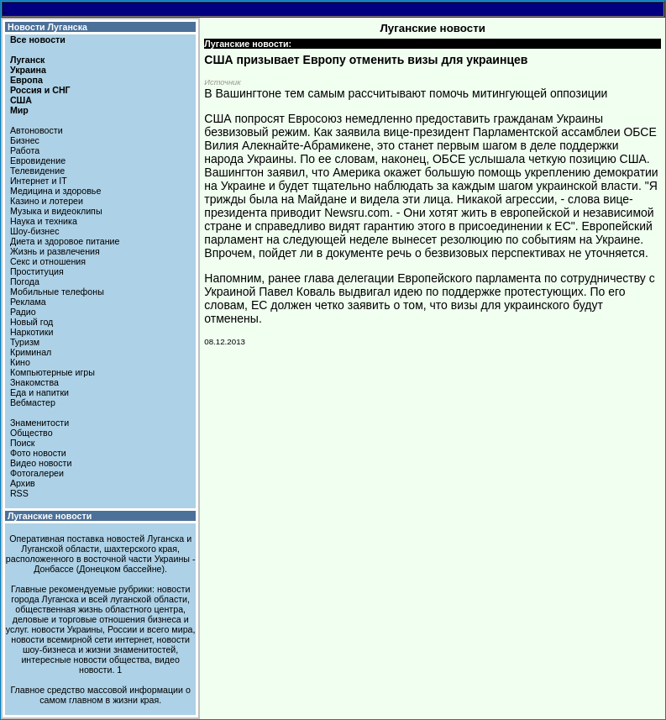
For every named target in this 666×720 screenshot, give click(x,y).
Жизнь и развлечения (55, 251)
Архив (22, 483)
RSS (19, 493)
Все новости (38, 39)
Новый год (31, 322)
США (21, 100)
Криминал (30, 352)
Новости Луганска (47, 27)
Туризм (24, 342)
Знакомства (34, 382)
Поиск (22, 443)
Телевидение (37, 171)
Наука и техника (43, 221)
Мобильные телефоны (57, 291)
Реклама (28, 302)
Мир (19, 110)
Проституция (37, 271)
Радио (23, 312)
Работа (24, 150)
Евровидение (38, 160)
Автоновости (36, 130)
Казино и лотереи (46, 201)
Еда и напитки (39, 392)
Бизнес (24, 140)
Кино (20, 362)
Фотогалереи (37, 473)
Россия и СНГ (40, 90)
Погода (24, 281)
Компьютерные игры (52, 372)
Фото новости (38, 453)
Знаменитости (39, 423)
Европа (26, 80)
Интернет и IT (38, 181)
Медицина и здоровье (55, 191)
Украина (28, 70)
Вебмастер (32, 402)
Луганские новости (50, 516)
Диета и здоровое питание (64, 241)
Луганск (27, 60)
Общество (31, 433)
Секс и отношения (48, 261)
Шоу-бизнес (35, 231)
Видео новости (41, 463)
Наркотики (31, 332)
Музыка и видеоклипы (56, 211)
